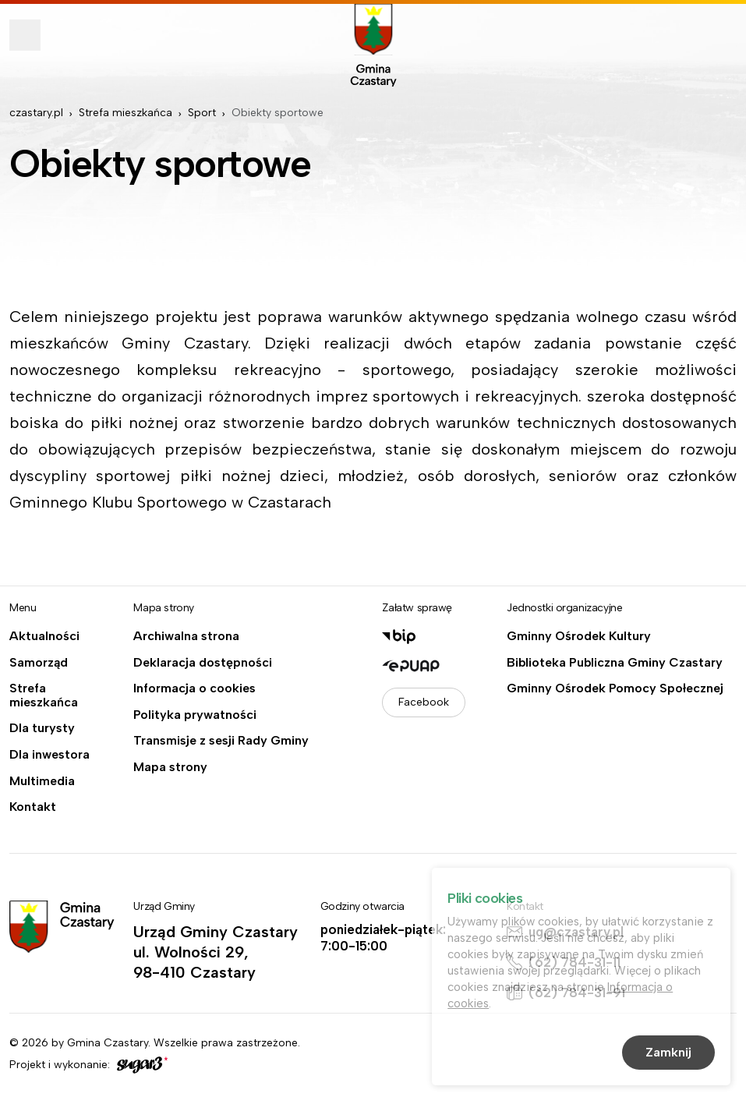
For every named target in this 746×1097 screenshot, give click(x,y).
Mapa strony (170, 767)
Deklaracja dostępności (202, 663)
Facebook (423, 702)
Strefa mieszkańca (125, 112)
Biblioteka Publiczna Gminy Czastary (615, 663)
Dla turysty (42, 728)
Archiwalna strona (186, 636)
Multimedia (42, 781)
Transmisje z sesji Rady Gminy (221, 741)
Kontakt (32, 807)
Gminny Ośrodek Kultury (579, 636)
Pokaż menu (25, 35)
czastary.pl (36, 112)
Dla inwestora (49, 755)
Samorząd (38, 663)
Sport (202, 112)
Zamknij (668, 1054)
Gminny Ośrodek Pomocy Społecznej (615, 688)
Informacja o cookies (194, 688)
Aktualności (44, 636)
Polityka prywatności (194, 715)
